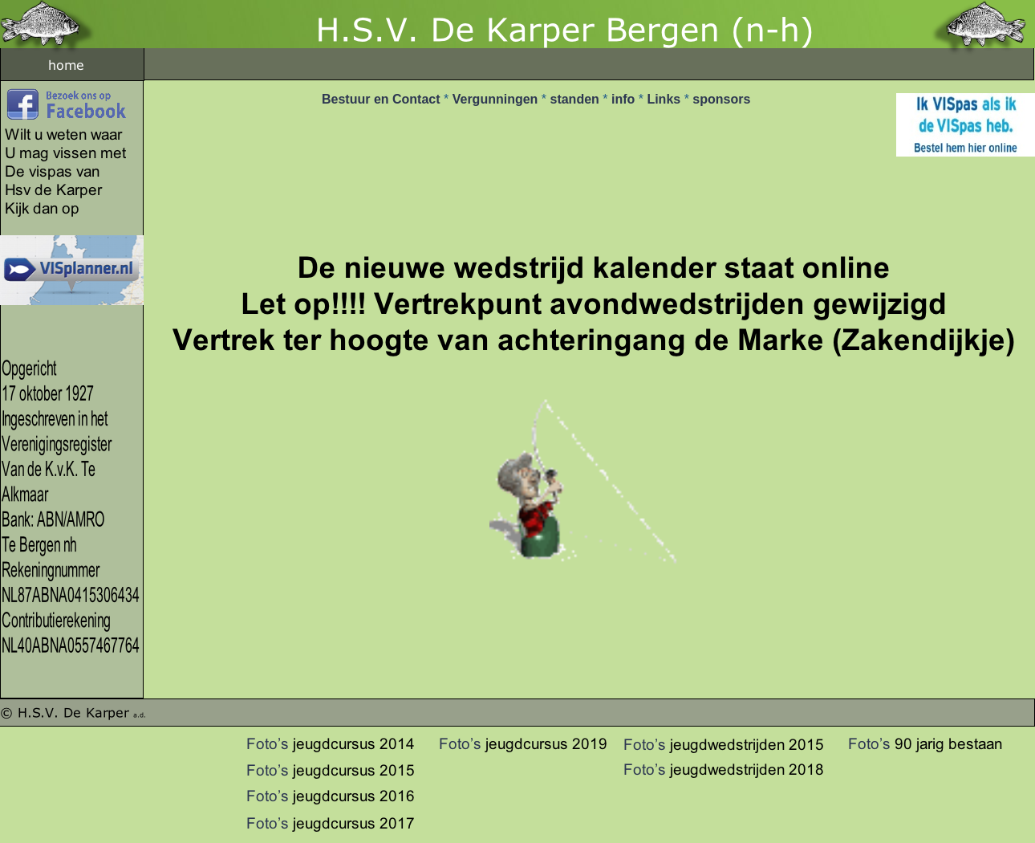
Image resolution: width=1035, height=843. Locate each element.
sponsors (721, 99)
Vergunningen (497, 99)
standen (576, 99)
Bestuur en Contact (383, 99)
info (625, 99)
